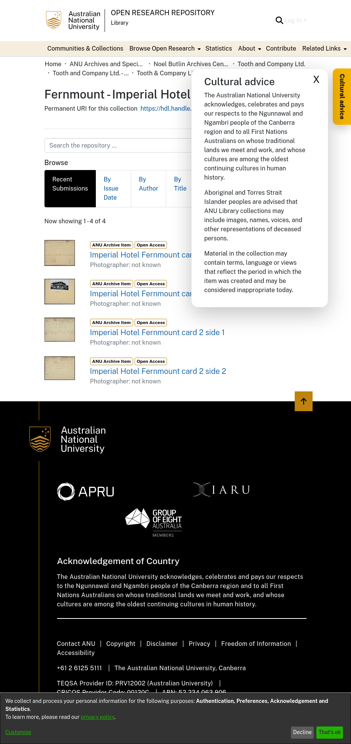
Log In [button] (293, 20)
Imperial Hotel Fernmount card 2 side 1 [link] (157, 332)
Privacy (199, 643)
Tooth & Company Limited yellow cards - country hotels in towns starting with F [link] (175, 73)
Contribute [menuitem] (281, 48)
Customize (18, 732)
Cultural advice (342, 96)
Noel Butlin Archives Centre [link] (192, 64)
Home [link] (53, 64)
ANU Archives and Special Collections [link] (108, 64)
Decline (302, 732)
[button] (279, 20)
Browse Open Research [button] (162, 48)
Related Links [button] (321, 48)
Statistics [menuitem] (218, 48)
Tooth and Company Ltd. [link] (271, 64)
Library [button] (120, 23)
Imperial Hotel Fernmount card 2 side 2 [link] (158, 371)
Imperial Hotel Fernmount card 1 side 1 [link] (157, 254)
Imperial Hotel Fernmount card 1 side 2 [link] (157, 293)
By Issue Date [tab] (110, 188)
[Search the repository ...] (157, 145)
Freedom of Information (256, 643)
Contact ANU (76, 643)
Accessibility (76, 653)
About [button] (246, 48)
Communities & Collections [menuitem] (86, 48)
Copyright (120, 643)
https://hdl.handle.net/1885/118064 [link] (189, 108)
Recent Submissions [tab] (70, 184)
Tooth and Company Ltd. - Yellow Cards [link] (91, 73)
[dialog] (175, 718)
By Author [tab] (148, 184)
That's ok (330, 732)
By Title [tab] (180, 184)
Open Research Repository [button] (163, 13)
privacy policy (97, 717)
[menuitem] (164, 48)
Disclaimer (162, 643)
